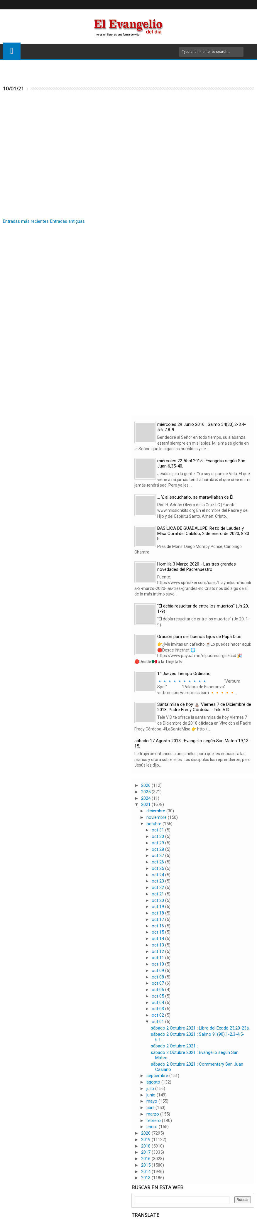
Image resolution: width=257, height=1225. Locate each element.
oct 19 (158, 906)
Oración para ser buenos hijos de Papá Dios (199, 636)
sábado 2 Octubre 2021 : (174, 1046)
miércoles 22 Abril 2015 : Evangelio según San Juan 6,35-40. (201, 463)
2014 (146, 1171)
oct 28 (158, 849)
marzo (153, 1114)
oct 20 (158, 900)
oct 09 (158, 970)
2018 (146, 1146)
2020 (146, 1133)
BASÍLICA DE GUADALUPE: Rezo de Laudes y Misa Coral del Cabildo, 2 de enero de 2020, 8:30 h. (203, 533)
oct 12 (158, 951)
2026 (146, 785)
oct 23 (158, 881)
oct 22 (158, 887)
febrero (154, 1120)
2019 (146, 1139)
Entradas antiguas (67, 221)
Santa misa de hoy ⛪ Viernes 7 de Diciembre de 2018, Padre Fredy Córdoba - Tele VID (204, 707)
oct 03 (158, 1008)
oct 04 (158, 1002)
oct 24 (158, 875)
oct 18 (158, 913)
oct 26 (158, 862)
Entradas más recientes (26, 221)
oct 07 (158, 983)
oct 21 (158, 894)
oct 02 (158, 1015)
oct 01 (158, 1021)
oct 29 (158, 843)
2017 (146, 1152)
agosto (153, 1082)
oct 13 (158, 945)
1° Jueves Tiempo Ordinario (184, 673)
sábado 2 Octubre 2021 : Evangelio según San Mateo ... (195, 1055)
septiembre (157, 1075)
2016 (146, 1158)
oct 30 (158, 836)
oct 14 (158, 938)
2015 (146, 1165)
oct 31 (158, 830)
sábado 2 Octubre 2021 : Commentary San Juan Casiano (197, 1067)
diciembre (156, 811)
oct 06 (158, 989)
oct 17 (158, 919)
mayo (152, 1101)
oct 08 (158, 977)
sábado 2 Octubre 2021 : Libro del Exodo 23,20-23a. (200, 1028)
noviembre (157, 817)
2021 (146, 804)
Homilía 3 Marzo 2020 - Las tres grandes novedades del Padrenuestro (196, 566)
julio (150, 1088)
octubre (154, 823)
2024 (146, 798)
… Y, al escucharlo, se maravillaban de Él (195, 497)
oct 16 (158, 926)
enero (152, 1126)
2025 (146, 791)
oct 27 (158, 855)
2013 (146, 1177)
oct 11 (158, 957)
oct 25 (158, 868)
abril (150, 1107)
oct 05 (158, 996)
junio (151, 1095)
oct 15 (158, 932)
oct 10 (158, 964)
